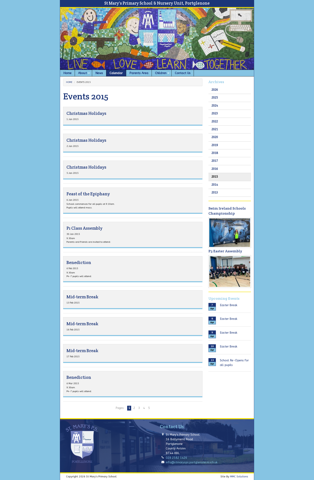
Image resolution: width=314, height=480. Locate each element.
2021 (214, 129)
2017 (214, 161)
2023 (214, 113)
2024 (214, 105)
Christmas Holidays (86, 113)
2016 (214, 169)
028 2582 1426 (176, 458)
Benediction (78, 262)
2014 (214, 184)
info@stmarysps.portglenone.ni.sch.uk (191, 462)
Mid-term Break (82, 297)
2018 (214, 153)
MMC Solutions (239, 476)
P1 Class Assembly (84, 228)
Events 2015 (84, 82)
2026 (214, 90)
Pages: (120, 408)
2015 (214, 176)
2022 (214, 121)
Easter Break (228, 305)
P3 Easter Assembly (225, 251)
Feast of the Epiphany (88, 194)
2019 (214, 145)
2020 (214, 137)
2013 (214, 192)
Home (69, 82)
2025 (214, 97)
